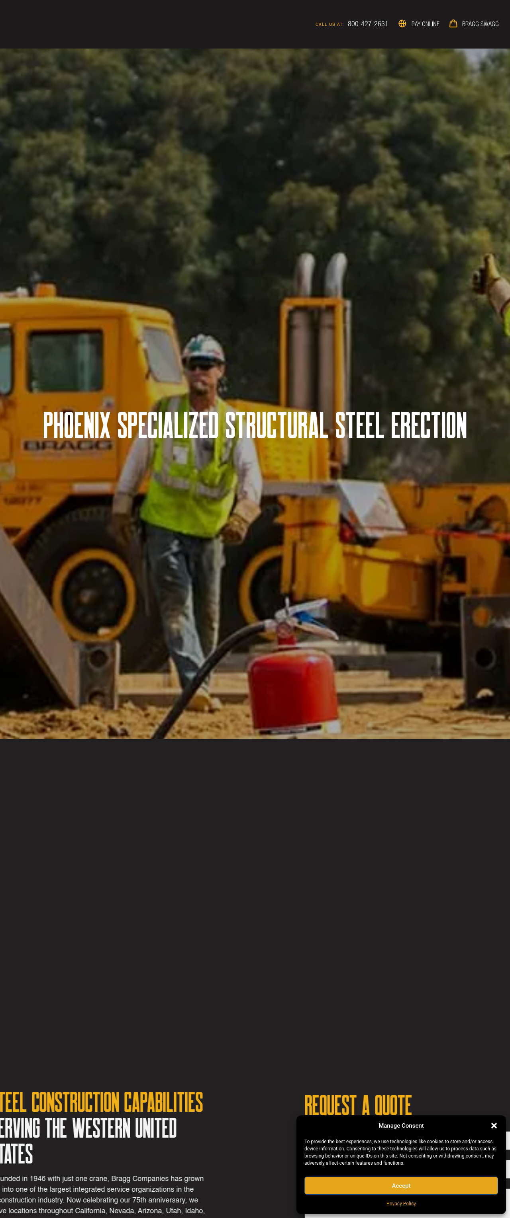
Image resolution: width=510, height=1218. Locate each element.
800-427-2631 (368, 23)
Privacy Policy (401, 1203)
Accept (401, 1185)
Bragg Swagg (480, 23)
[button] (494, 1126)
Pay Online (425, 23)
